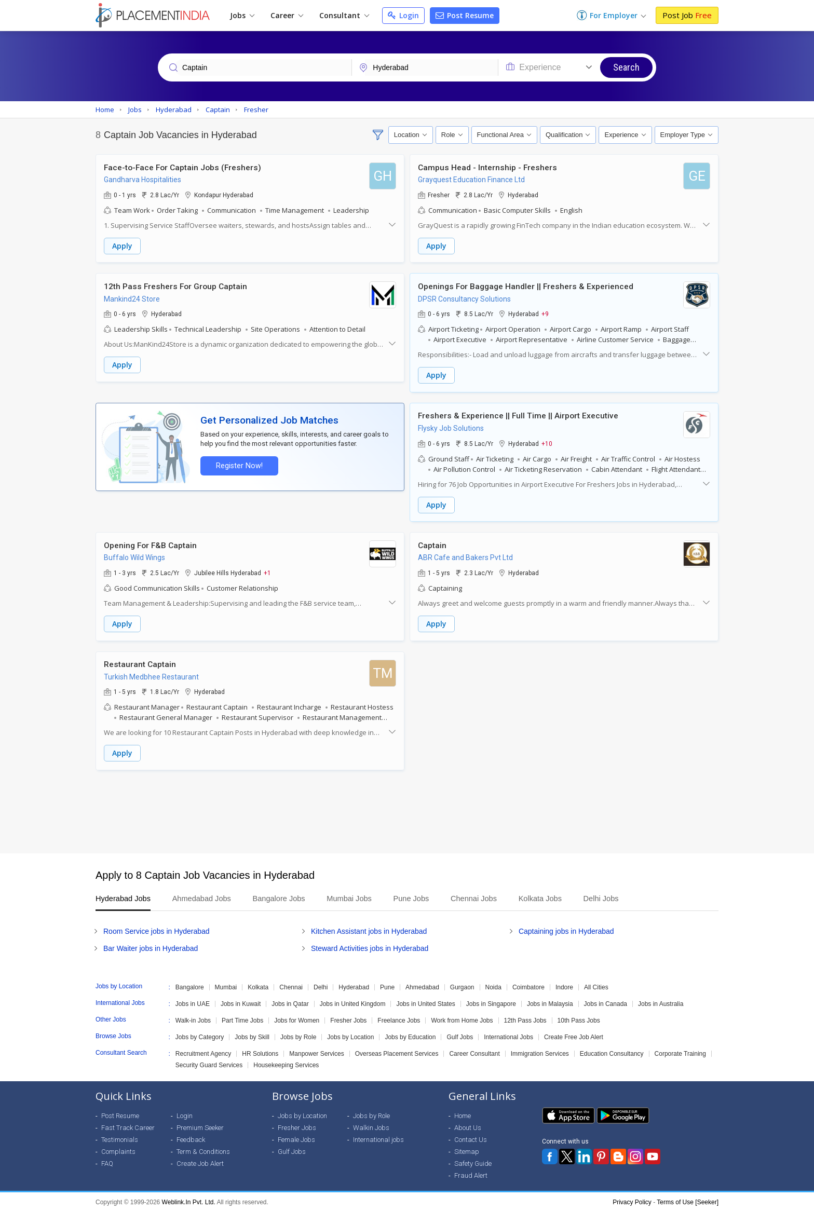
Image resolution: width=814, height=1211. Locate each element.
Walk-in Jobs (193, 1019)
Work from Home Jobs (462, 1019)
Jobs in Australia (660, 1003)
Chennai (291, 986)
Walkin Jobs (371, 1127)
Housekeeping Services (286, 1064)
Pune (387, 986)
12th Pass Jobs (525, 1019)
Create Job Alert (200, 1162)
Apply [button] (122, 246)
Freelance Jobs (398, 1019)
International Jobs (508, 1036)
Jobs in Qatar (290, 1003)
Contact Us (470, 1138)
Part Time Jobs (242, 1019)
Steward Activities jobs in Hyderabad (369, 947)
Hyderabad (353, 986)
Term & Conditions (203, 1150)
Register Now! (238, 465)
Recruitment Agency (203, 1053)
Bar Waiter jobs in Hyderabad (150, 947)
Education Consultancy (612, 1053)
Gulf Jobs (459, 1036)
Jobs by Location (350, 1036)
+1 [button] (267, 572)
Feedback (191, 1138)
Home (462, 1115)
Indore (564, 986)
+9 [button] (545, 313)
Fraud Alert (470, 1174)
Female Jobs (296, 1138)
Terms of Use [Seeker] (687, 1201)
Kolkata (258, 986)
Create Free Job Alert (573, 1036)
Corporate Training (680, 1053)
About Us (467, 1127)
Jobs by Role (298, 1036)
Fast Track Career (128, 1127)
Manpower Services (316, 1053)
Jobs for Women (296, 1019)
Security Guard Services (208, 1064)
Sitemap (466, 1150)
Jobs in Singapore (491, 1003)
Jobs (242, 15)
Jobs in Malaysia (550, 1003)
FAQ (107, 1162)
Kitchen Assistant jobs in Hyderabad (369, 930)
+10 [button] (546, 443)
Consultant (344, 15)
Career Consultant (474, 1053)
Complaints (118, 1150)
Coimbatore (528, 986)
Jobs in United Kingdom (353, 1003)
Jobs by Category (199, 1036)
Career (286, 15)
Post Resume (465, 15)
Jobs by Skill (252, 1036)
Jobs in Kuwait (241, 1003)
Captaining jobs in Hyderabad (566, 930)
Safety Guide (473, 1162)
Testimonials (119, 1138)
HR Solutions (260, 1053)
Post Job (687, 15)
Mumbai (226, 986)
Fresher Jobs (348, 1019)
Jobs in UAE (192, 1003)
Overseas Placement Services (397, 1053)
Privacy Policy (632, 1201)
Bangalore (189, 986)
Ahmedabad (422, 986)
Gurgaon (462, 986)
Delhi (321, 986)
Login (403, 15)
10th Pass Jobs (579, 1019)
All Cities (596, 986)
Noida (493, 986)
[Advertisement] (407, 810)
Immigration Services (540, 1053)
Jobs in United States (425, 1003)
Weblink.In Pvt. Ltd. (188, 1201)
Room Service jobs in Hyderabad (156, 930)
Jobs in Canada (605, 1003)
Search (626, 67)
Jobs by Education (410, 1036)
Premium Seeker (200, 1127)
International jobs (378, 1138)
